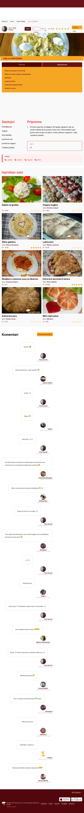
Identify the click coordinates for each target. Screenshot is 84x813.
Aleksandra (43, 501)
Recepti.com (42, 3)
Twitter (51, 803)
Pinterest (72, 803)
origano (19, 160)
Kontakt (9, 804)
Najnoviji (22, 64)
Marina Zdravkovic (43, 642)
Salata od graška (21, 193)
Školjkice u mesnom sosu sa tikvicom (21, 268)
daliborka (43, 734)
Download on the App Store (64, 799)
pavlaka (9, 160)
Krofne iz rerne (10, 88)
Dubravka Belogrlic (45, 478)
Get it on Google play (76, 799)
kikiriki (39, 160)
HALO (14, 806)
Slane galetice (21, 231)
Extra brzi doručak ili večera (62, 268)
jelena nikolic (47, 383)
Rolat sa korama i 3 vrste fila (15, 71)
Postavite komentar (45, 334)
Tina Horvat (12, 29)
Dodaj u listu (75, 27)
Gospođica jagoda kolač (13, 85)
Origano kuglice (62, 193)
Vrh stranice (76, 792)
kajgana (29, 160)
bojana (49, 757)
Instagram (64, 803)
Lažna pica (62, 231)
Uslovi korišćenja (27, 803)
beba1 (50, 429)
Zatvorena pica (21, 305)
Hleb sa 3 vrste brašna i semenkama (18, 74)
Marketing (36, 803)
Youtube (57, 803)
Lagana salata (10, 81)
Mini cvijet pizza (62, 305)
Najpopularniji (62, 64)
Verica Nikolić (43, 781)
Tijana (43, 596)
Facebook (44, 803)
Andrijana (43, 550)
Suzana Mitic (43, 688)
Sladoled (8, 78)
